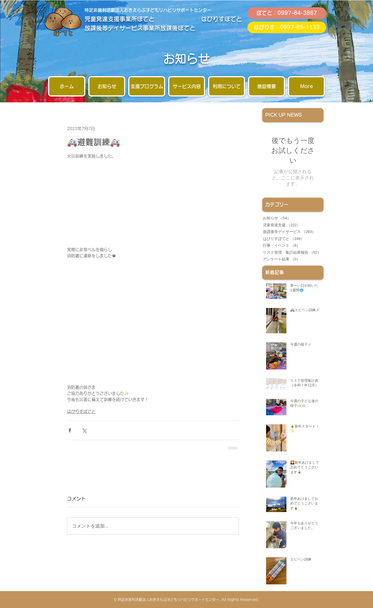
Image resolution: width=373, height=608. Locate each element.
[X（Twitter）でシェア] (84, 430)
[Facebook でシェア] (70, 430)
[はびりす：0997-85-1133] (286, 27)
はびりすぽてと (81, 411)
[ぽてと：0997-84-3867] (286, 13)
